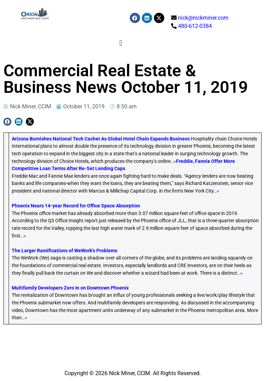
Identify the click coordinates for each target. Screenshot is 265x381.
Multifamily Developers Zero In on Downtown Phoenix (70, 288)
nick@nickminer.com (203, 17)
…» (173, 161)
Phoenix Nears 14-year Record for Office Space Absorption (76, 206)
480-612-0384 (195, 26)
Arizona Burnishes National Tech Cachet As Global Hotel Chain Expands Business (101, 139)
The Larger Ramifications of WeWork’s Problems (64, 251)
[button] (120, 43)
